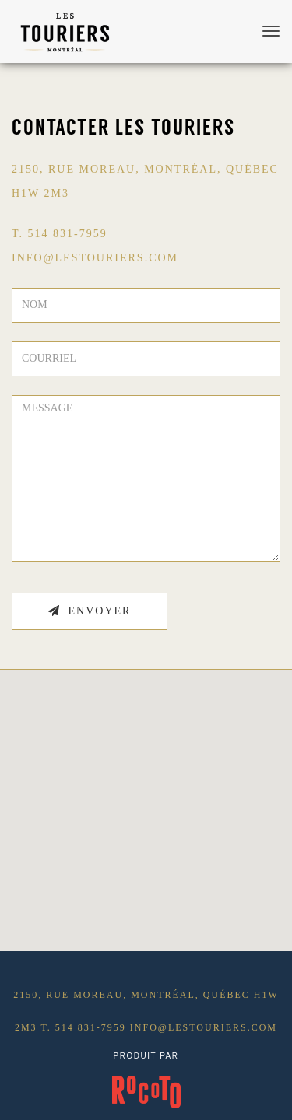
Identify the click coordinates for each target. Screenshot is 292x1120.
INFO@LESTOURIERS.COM (95, 258)
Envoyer (90, 611)
